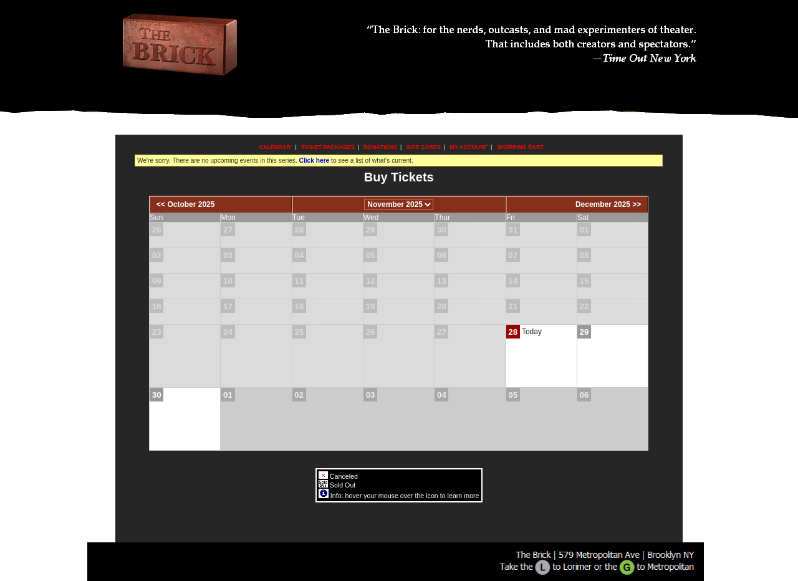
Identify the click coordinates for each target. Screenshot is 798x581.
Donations (380, 147)
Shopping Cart (520, 147)
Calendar (275, 147)
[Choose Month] (398, 204)
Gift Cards (423, 147)
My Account (468, 147)
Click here (314, 160)
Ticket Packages (327, 147)
